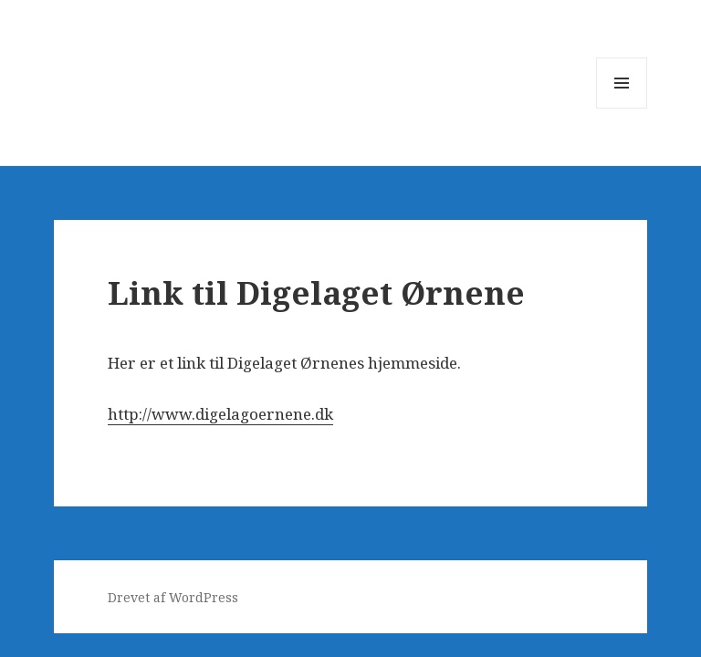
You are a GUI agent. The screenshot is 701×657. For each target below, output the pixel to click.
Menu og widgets (622, 108)
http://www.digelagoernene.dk (220, 413)
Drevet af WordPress (173, 597)
